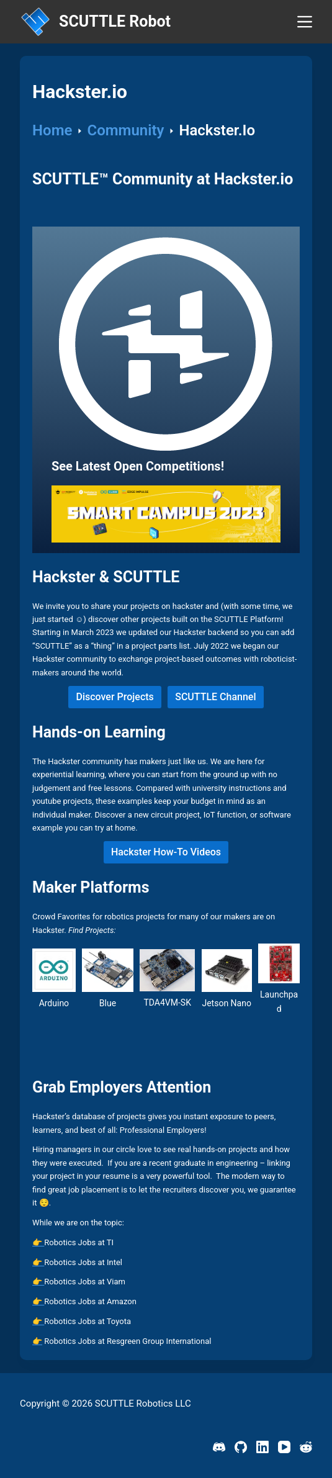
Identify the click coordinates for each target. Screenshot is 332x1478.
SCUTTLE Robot (115, 21)
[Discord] (219, 1447)
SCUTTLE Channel (215, 697)
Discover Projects (114, 697)
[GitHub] (241, 1447)
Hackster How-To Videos (166, 852)
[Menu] (304, 21)
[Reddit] (306, 1447)
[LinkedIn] (262, 1447)
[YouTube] (284, 1447)
